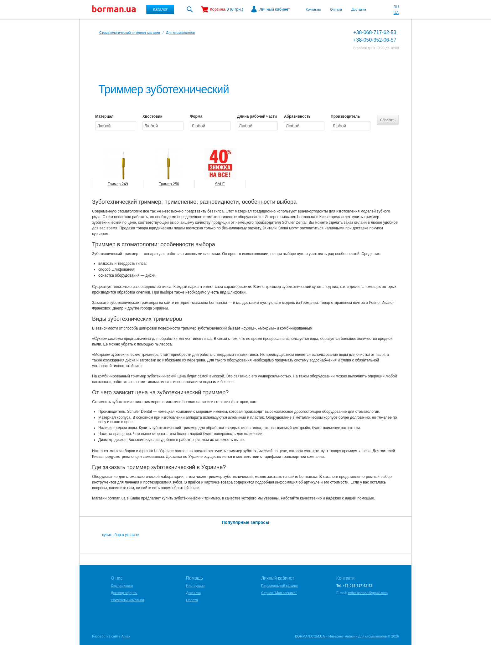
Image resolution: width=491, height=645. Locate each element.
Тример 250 (169, 184)
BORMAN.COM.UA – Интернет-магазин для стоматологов (341, 636)
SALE (220, 184)
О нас (116, 578)
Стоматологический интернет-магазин (129, 32)
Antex (125, 636)
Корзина (217, 9)
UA (396, 13)
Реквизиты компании (127, 600)
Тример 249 (118, 184)
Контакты (313, 9)
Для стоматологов (180, 32)
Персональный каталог (279, 585)
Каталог (160, 9)
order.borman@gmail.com (368, 593)
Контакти (345, 578)
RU (396, 7)
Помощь (194, 578)
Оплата (336, 9)
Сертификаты (122, 585)
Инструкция (195, 585)
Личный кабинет (275, 9)
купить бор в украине (120, 535)
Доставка (358, 9)
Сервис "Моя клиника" (279, 593)
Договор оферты (124, 593)
